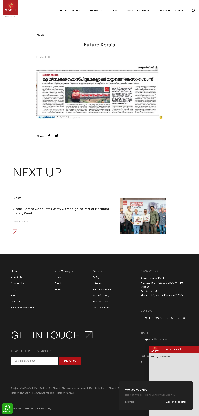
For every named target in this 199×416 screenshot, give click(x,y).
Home (63, 10)
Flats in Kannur (65, 392)
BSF (13, 295)
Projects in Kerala (21, 388)
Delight (97, 277)
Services (94, 10)
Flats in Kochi (42, 388)
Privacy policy (166, 394)
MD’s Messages (64, 271)
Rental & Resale (102, 289)
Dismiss (129, 401)
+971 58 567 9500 (176, 318)
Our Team (16, 301)
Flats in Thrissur (20, 392)
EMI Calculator (101, 307)
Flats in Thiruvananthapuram (69, 388)
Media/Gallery (101, 295)
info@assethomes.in (154, 339)
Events (59, 283)
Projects (76, 10)
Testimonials (100, 301)
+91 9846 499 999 (151, 318)
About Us (113, 10)
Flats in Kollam (97, 388)
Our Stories (143, 10)
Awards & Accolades (23, 307)
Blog (13, 289)
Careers (179, 10)
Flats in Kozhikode (43, 392)
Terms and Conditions (22, 408)
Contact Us (165, 10)
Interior (97, 283)
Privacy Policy (44, 408)
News (58, 277)
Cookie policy (144, 394)
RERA (130, 10)
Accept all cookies (176, 401)
